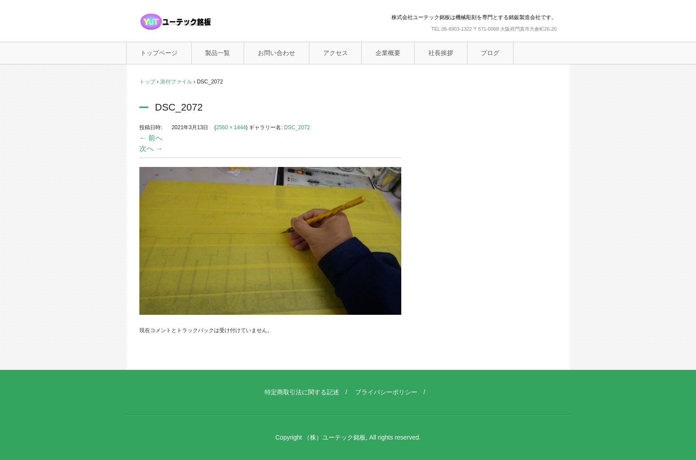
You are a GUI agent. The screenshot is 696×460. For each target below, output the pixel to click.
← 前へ (150, 138)
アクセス (335, 52)
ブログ (490, 52)
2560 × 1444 (231, 127)
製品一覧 (217, 52)
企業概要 (388, 52)
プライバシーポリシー (386, 392)
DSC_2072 (297, 127)
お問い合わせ (276, 52)
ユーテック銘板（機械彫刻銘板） (194, 21)
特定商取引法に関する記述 (302, 392)
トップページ (159, 52)
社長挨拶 (440, 52)
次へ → (150, 148)
